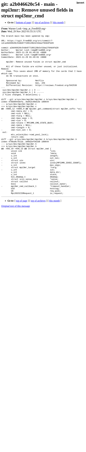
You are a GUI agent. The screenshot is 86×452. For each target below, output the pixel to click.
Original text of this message (15, 238)
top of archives (42, 22)
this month (58, 22)
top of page (21, 232)
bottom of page (23, 22)
